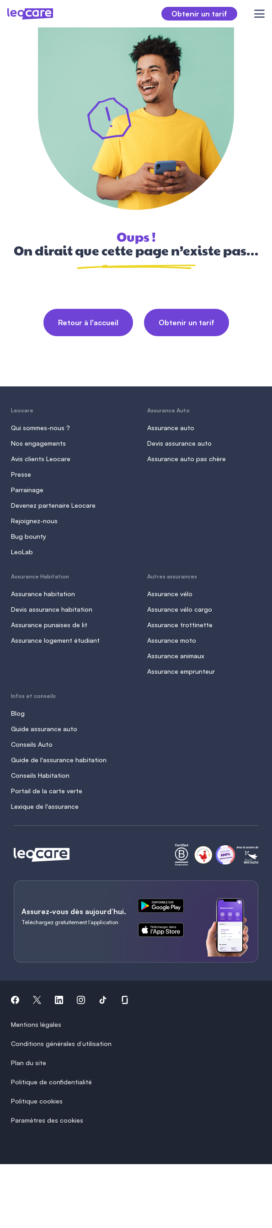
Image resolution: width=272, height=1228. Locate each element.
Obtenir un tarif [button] (199, 13)
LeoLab (22, 552)
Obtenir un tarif (186, 322)
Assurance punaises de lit (49, 625)
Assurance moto (171, 640)
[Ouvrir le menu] (254, 13)
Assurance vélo (169, 594)
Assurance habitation (43, 594)
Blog (18, 713)
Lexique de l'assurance (45, 806)
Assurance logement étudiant (55, 640)
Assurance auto (170, 428)
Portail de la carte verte (46, 791)
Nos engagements (38, 443)
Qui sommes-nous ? (40, 428)
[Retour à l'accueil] (41, 855)
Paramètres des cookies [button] (47, 1120)
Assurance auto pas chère (186, 459)
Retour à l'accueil (88, 322)
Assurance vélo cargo (179, 609)
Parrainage (27, 490)
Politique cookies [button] (37, 1101)
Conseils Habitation (40, 775)
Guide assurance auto (44, 729)
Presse (21, 474)
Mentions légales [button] (36, 1024)
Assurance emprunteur (181, 671)
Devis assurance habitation (51, 609)
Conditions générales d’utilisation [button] (61, 1043)
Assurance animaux (175, 656)
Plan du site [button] (28, 1063)
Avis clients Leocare (40, 459)
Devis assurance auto (179, 443)
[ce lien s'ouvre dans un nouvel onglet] (164, 907)
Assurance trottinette (180, 625)
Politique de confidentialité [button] (51, 1082)
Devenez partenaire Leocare (53, 505)
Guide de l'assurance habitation (59, 760)
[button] (15, 1001)
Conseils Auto (32, 744)
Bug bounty (28, 536)
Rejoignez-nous (34, 521)
